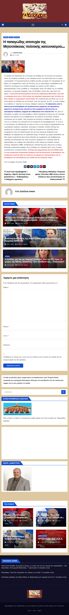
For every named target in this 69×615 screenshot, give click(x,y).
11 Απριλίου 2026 (12, 542)
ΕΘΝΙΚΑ (6, 37)
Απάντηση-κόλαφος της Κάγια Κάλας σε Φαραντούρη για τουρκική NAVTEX (33, 239)
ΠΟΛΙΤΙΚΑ (17, 37)
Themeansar (60, 606)
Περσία (45, 512)
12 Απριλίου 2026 (12, 520)
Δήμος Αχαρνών (42, 535)
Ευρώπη (11, 37)
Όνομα (6, 327)
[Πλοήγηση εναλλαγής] (32, 24)
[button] (62, 25)
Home (29, 610)
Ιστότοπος (6, 345)
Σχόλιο (6, 287)
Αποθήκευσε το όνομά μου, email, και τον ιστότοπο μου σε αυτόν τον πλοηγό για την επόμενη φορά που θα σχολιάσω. (32, 358)
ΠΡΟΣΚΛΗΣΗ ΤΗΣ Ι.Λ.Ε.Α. (50, 538)
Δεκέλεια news (17, 53)
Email (6, 336)
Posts (34, 610)
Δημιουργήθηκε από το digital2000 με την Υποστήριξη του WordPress (24, 606)
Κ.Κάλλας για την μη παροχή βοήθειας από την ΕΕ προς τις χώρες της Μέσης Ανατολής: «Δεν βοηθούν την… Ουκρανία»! (34, 260)
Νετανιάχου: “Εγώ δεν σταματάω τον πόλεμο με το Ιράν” (50, 517)
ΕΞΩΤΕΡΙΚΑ (8, 214)
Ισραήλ (40, 512)
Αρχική (39, 610)
